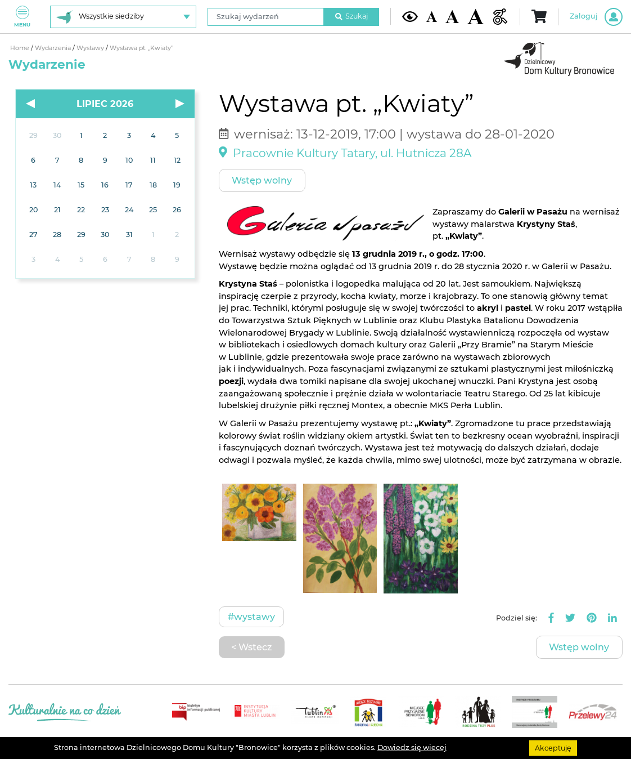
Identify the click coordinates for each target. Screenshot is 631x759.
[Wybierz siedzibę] (123, 17)
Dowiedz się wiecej (412, 747)
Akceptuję (553, 747)
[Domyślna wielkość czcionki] (431, 16)
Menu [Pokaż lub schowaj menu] (22, 17)
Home (20, 48)
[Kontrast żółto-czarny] (410, 17)
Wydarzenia (54, 48)
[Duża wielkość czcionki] (475, 17)
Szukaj (351, 16)
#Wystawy (251, 616)
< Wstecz (251, 647)
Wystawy (91, 48)
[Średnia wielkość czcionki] (452, 16)
